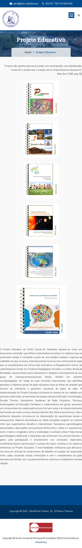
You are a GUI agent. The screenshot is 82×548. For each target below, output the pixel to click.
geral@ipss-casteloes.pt (24, 3)
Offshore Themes (63, 511)
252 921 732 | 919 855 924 (57, 3)
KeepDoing (41, 542)
